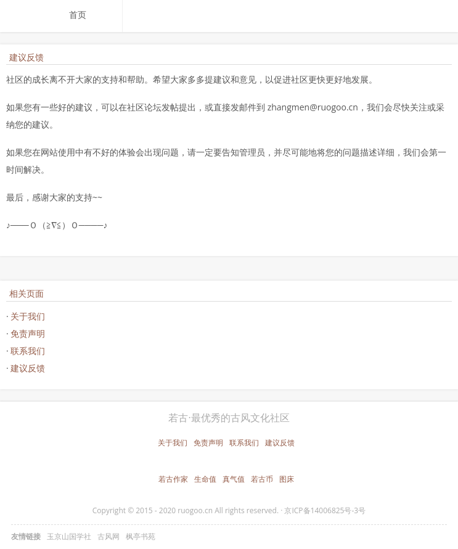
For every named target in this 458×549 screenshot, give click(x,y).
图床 (286, 479)
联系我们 (27, 351)
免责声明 (27, 333)
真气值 (234, 479)
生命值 (205, 479)
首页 (77, 14)
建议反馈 (27, 368)
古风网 (108, 536)
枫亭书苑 (140, 536)
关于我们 (27, 316)
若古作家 (173, 479)
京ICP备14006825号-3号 (325, 510)
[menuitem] (90, 14)
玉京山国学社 (69, 536)
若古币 (262, 479)
